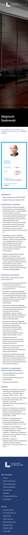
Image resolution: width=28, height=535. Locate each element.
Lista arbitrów (7, 490)
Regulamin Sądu (7, 525)
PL (1, 4)
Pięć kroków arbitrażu (9, 513)
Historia (5, 478)
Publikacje (6, 493)
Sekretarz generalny (9, 487)
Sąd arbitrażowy (15, 129)
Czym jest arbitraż (8, 510)
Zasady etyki (7, 516)
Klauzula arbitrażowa (9, 522)
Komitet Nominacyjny (9, 484)
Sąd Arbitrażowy (6, 475)
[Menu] (26, 4)
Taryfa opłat (6, 531)
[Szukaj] (22, 4)
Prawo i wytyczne (8, 519)
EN (4, 4)
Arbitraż (4, 506)
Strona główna (5, 129)
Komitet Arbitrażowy (9, 481)
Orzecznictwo (7, 499)
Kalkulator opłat (7, 528)
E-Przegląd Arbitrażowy (10, 496)
